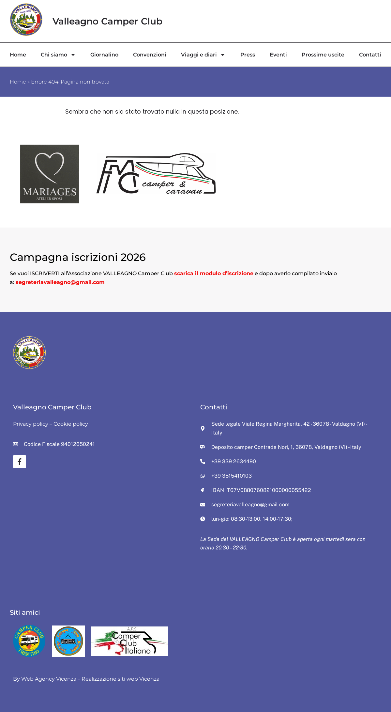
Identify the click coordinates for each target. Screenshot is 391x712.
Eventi (278, 55)
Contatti (370, 55)
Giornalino (104, 55)
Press (247, 55)
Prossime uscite (323, 55)
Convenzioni (149, 55)
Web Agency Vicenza (48, 679)
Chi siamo (58, 55)
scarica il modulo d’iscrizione (213, 273)
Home (18, 55)
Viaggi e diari (203, 55)
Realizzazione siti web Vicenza (120, 679)
